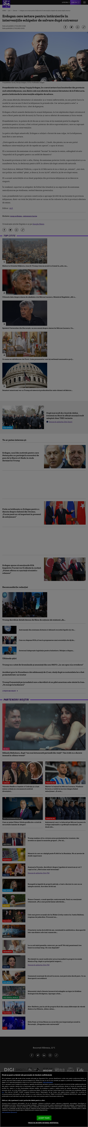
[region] (44, 1099)
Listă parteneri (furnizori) (9, 1112)
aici (3, 1092)
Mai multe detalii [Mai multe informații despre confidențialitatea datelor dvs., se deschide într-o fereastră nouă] (48, 1082)
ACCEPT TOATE (44, 1118)
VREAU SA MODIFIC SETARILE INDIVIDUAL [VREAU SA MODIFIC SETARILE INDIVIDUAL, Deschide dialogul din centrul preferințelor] (43, 1123)
